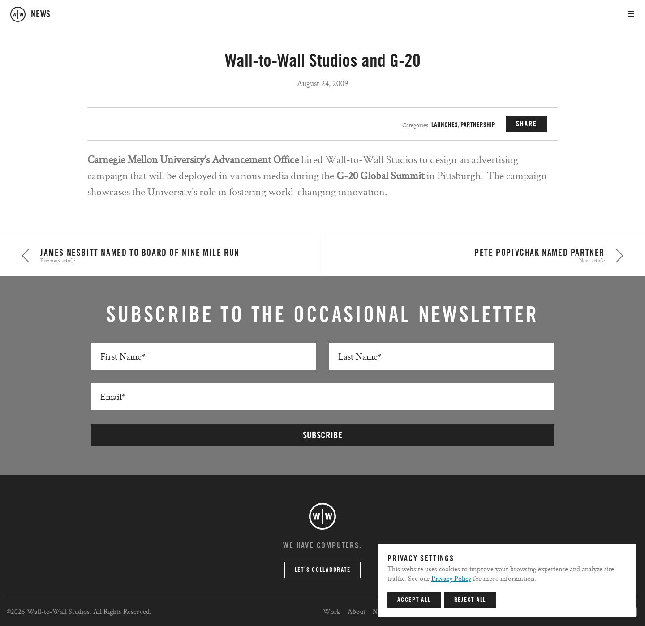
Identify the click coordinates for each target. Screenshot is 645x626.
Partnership (477, 125)
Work (331, 611)
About (357, 611)
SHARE (526, 124)
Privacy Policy (451, 578)
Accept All (414, 600)
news (41, 14)
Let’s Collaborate (323, 570)
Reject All (470, 600)
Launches (444, 125)
